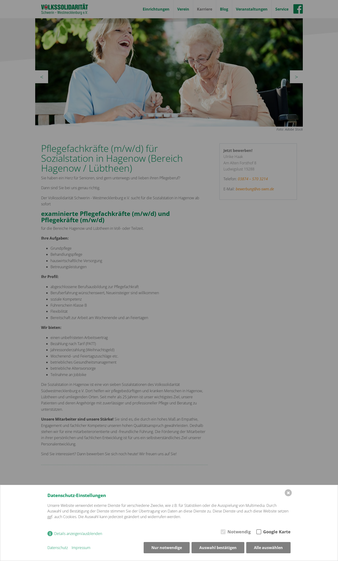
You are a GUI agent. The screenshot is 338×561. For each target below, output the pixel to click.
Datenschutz (57, 547)
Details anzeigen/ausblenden (78, 533)
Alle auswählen (268, 547)
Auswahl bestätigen (218, 547)
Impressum (81, 547)
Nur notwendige (166, 547)
